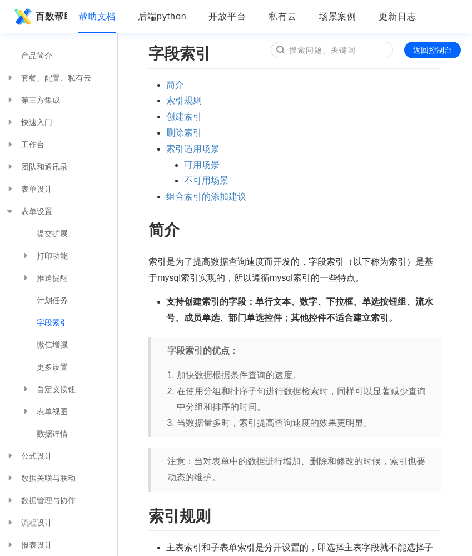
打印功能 (44, 256)
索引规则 (184, 100)
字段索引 (52, 322)
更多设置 (52, 367)
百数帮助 (39, 16)
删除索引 (184, 132)
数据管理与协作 (41, 500)
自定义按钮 (48, 389)
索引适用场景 (193, 148)
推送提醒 (44, 278)
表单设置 (29, 211)
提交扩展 (52, 233)
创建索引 (184, 116)
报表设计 (29, 545)
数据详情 (52, 433)
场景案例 (338, 16)
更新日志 (397, 16)
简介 (175, 85)
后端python (162, 16)
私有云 (283, 16)
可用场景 (202, 165)
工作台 (25, 144)
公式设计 (29, 456)
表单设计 (29, 189)
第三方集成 (33, 100)
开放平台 (227, 16)
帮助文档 (97, 16)
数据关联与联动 (41, 478)
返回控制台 (432, 50)
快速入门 (29, 122)
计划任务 (52, 300)
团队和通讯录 (37, 167)
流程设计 (29, 523)
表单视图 (44, 411)
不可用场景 (206, 180)
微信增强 (52, 344)
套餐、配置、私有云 (48, 78)
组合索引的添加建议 (206, 196)
